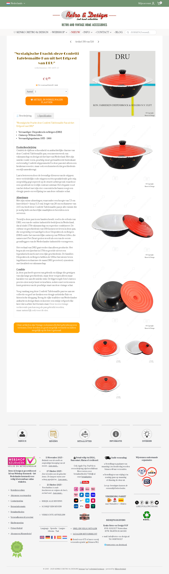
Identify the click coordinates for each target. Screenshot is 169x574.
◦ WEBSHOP (59, 32)
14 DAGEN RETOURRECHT (85, 534)
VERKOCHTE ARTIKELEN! (53, 515)
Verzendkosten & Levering (22, 517)
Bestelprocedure (18, 490)
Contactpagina (17, 501)
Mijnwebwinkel (120, 569)
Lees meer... (53, 466)
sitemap (82, 569)
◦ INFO (87, 32)
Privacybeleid (16, 528)
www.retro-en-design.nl (116, 544)
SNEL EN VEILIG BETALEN (85, 528)
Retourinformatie (18, 506)
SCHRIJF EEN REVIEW (52, 506)
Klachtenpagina (17, 523)
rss (87, 569)
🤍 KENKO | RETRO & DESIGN (30, 32)
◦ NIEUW (75, 32)
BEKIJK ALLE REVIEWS (52, 501)
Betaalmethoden (17, 512)
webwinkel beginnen (96, 569)
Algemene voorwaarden (21, 495)
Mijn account (146, 3)
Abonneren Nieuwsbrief (21, 533)
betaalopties (87, 477)
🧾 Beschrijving (23, 115)
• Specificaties (44, 115)
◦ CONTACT (103, 32)
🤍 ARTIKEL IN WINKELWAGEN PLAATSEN (47, 101)
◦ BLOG (118, 32)
